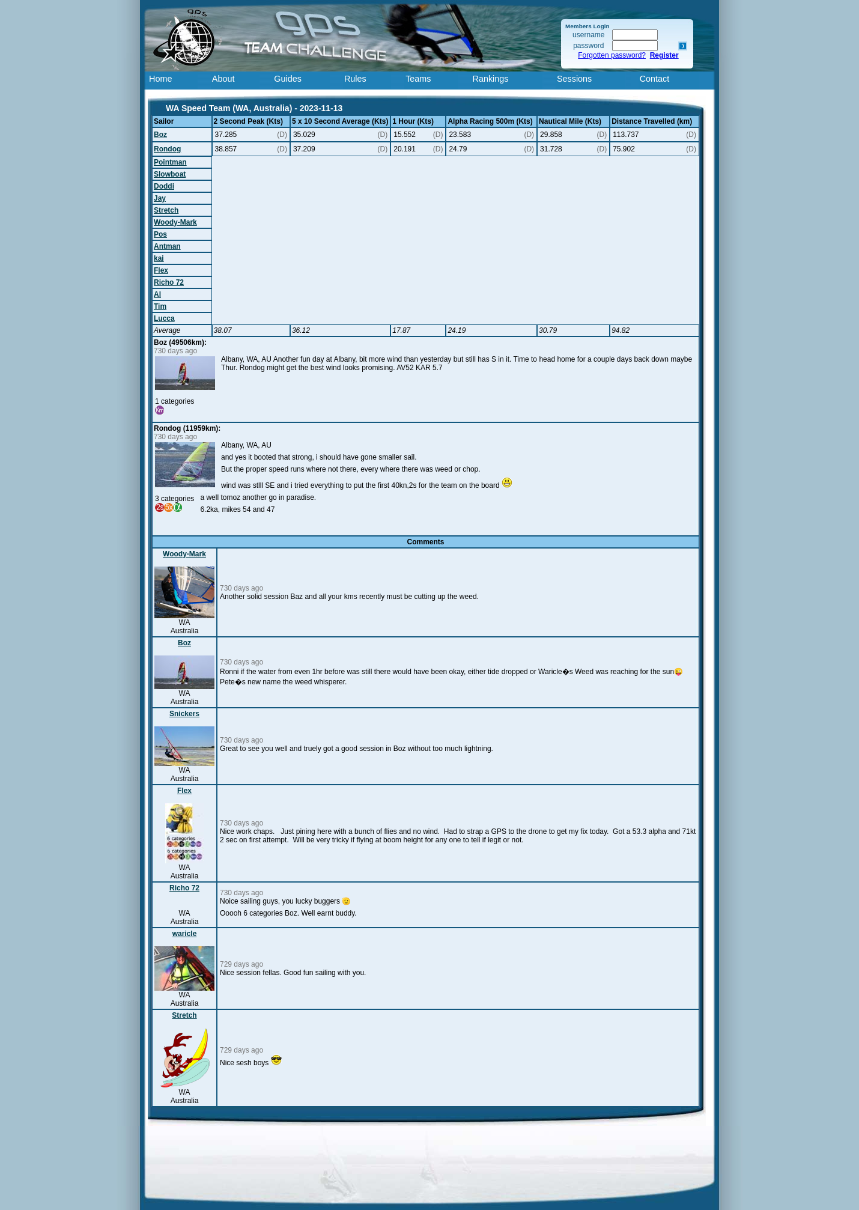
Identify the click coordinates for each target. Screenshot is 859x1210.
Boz (160, 134)
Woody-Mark (175, 222)
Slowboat (170, 174)
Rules (355, 79)
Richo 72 (169, 282)
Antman (167, 246)
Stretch (166, 210)
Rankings (491, 79)
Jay (160, 198)
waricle (184, 933)
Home (160, 79)
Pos (160, 234)
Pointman (170, 162)
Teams (418, 79)
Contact (655, 79)
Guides (288, 79)
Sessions (574, 79)
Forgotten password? (612, 55)
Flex (161, 270)
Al (157, 294)
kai (159, 258)
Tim (160, 306)
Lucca (164, 318)
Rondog (167, 149)
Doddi (164, 186)
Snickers (184, 714)
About (223, 79)
